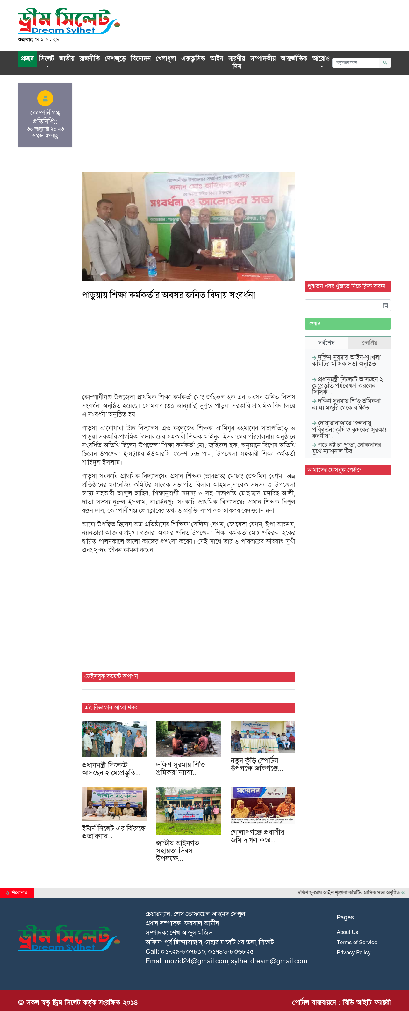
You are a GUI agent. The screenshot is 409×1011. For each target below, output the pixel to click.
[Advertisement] (188, 127)
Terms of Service (357, 942)
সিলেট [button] (46, 58)
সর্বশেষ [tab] (326, 343)
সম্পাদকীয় (263, 58)
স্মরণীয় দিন (236, 62)
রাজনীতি (90, 58)
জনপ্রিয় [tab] (369, 343)
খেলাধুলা (166, 58)
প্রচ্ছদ (27, 58)
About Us (347, 932)
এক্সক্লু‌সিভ (193, 58)
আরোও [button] (321, 58)
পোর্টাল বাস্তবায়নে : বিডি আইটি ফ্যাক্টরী (341, 1002)
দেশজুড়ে (115, 58)
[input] (342, 305)
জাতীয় (67, 58)
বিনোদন (141, 58)
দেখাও (315, 323)
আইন (216, 58)
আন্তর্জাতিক (294, 58)
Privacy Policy (354, 952)
